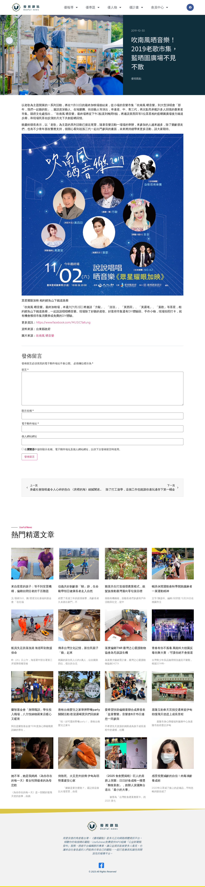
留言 (25, 369)
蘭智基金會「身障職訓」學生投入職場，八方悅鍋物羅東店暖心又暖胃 (31, 714)
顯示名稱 (28, 411)
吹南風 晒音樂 (45, 335)
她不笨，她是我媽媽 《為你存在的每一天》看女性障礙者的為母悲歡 (31, 780)
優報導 (71, 7)
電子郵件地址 (30, 423)
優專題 (93, 7)
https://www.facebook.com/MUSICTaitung (63, 322)
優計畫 (136, 7)
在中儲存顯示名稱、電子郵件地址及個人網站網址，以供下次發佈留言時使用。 (73, 449)
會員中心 (160, 7)
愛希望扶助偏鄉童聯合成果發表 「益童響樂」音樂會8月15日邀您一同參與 (125, 714)
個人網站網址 (29, 436)
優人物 (114, 7)
